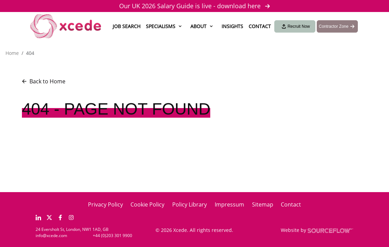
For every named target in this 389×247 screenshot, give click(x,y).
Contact (260, 26)
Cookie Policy (147, 204)
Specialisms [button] (160, 26)
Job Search (126, 26)
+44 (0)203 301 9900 (112, 235)
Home (12, 53)
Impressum (229, 204)
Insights (232, 26)
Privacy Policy (105, 204)
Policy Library (189, 204)
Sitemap (262, 204)
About (198, 26)
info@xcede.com (51, 235)
